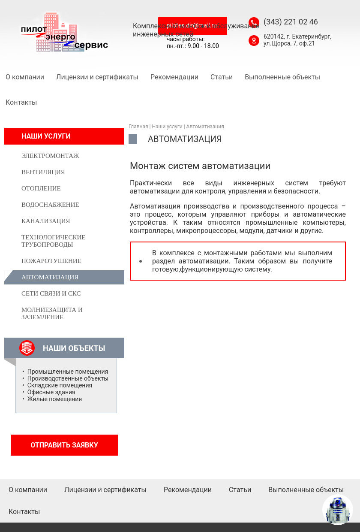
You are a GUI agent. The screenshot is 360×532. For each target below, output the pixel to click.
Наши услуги (167, 127)
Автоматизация (205, 127)
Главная (138, 127)
